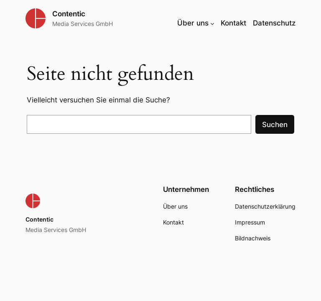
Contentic (68, 14)
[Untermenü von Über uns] (212, 23)
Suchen (275, 124)
